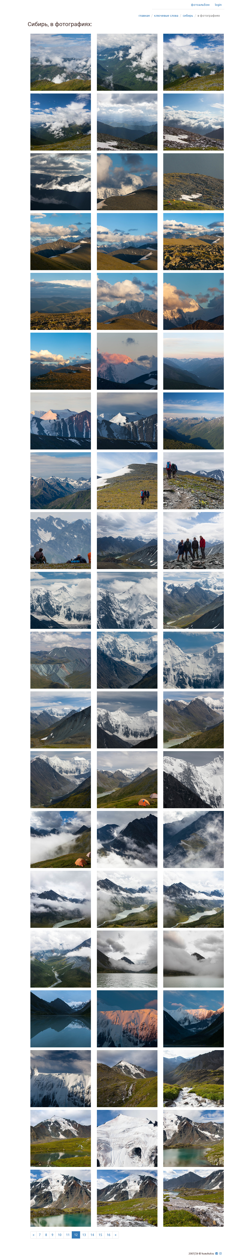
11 (68, 1235)
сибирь (188, 15)
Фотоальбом (200, 4)
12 (76, 1235)
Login (218, 4)
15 (100, 1235)
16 (108, 1235)
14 (92, 1235)
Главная (144, 15)
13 (84, 1235)
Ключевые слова (166, 15)
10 (59, 1235)
